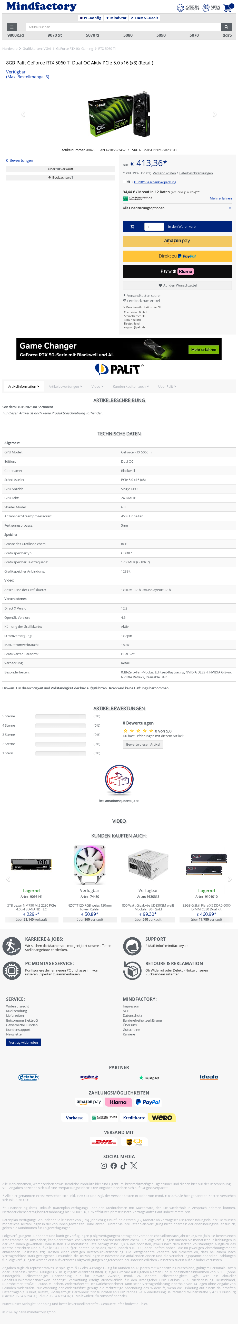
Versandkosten (164, 173)
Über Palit (165, 386)
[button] (12, 27)
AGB (126, 1010)
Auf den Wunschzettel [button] (177, 285)
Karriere (129, 1034)
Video (96, 386)
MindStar (116, 18)
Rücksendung (16, 1010)
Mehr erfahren (221, 198)
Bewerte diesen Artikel (143, 744)
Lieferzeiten (15, 1015)
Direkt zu (177, 256)
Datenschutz (132, 1015)
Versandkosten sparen (142, 295)
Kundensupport (18, 1029)
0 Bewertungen (19, 160)
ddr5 (227, 35)
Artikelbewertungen (64, 386)
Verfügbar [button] (27, 74)
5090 (161, 35)
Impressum (131, 1006)
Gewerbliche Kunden (22, 1025)
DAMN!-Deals (144, 18)
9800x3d (15, 35)
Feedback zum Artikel (141, 300)
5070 (194, 35)
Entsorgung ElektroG (22, 1020)
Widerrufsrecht (17, 1006)
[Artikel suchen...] (123, 27)
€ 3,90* (155, 182)
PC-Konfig (91, 18)
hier (144, 1303)
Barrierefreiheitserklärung (142, 1020)
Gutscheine (131, 1029)
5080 (128, 35)
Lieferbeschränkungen (196, 173)
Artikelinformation (22, 386)
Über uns (130, 1025)
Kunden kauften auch (129, 386)
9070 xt (55, 35)
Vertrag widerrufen (23, 1042)
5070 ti (92, 35)
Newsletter (14, 1034)
